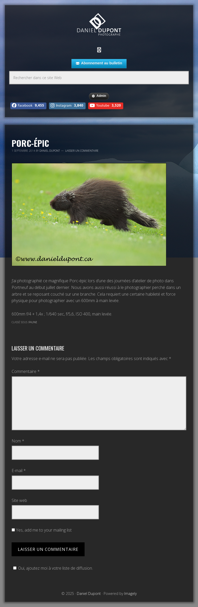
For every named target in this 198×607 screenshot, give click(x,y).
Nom (18, 441)
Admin (99, 96)
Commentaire (26, 371)
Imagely (130, 593)
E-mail (19, 470)
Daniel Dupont (99, 25)
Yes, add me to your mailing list (42, 530)
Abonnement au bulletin (99, 63)
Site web (19, 500)
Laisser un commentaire (81, 150)
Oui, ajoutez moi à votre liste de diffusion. (52, 568)
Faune (33, 322)
